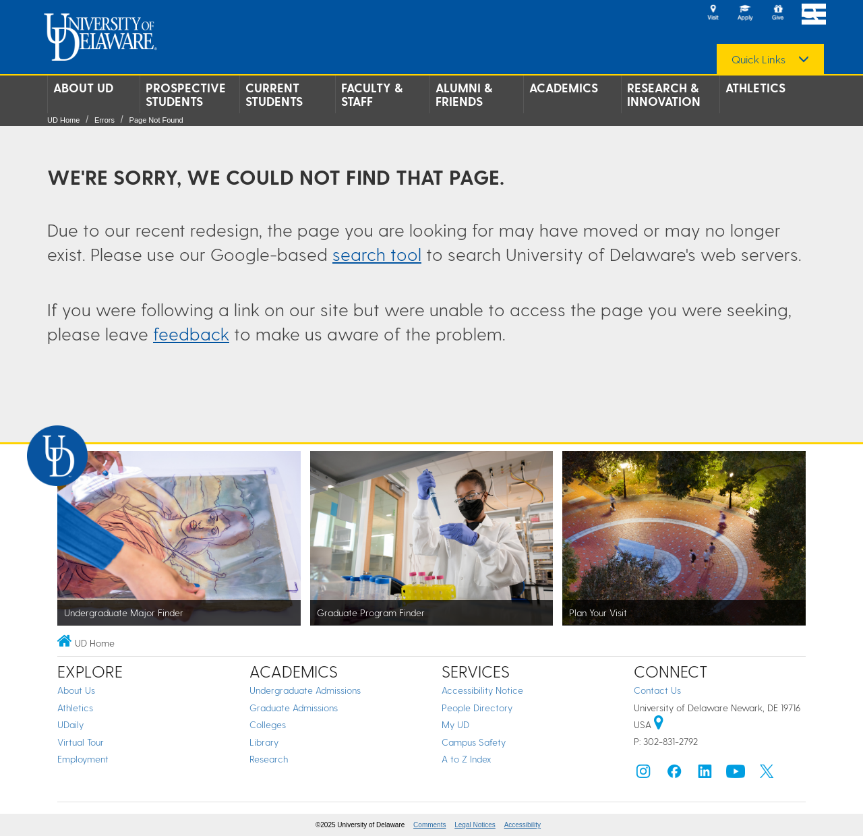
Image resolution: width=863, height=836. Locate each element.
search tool (376, 253)
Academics (563, 87)
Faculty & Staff (372, 94)
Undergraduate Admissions (305, 690)
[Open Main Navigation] (814, 13)
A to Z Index (467, 759)
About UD (83, 87)
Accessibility (522, 825)
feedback (191, 333)
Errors (104, 120)
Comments (429, 825)
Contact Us (657, 690)
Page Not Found (156, 120)
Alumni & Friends (464, 94)
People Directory (477, 707)
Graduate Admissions (293, 707)
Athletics (755, 87)
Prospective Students (186, 94)
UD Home (63, 120)
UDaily (70, 724)
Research (268, 759)
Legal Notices (475, 825)
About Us (76, 690)
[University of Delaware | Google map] (658, 724)
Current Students (274, 94)
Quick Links (758, 59)
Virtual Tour (80, 742)
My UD (455, 724)
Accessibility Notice (482, 690)
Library (263, 742)
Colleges (267, 724)
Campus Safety (474, 742)
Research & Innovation (664, 94)
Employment (83, 759)
